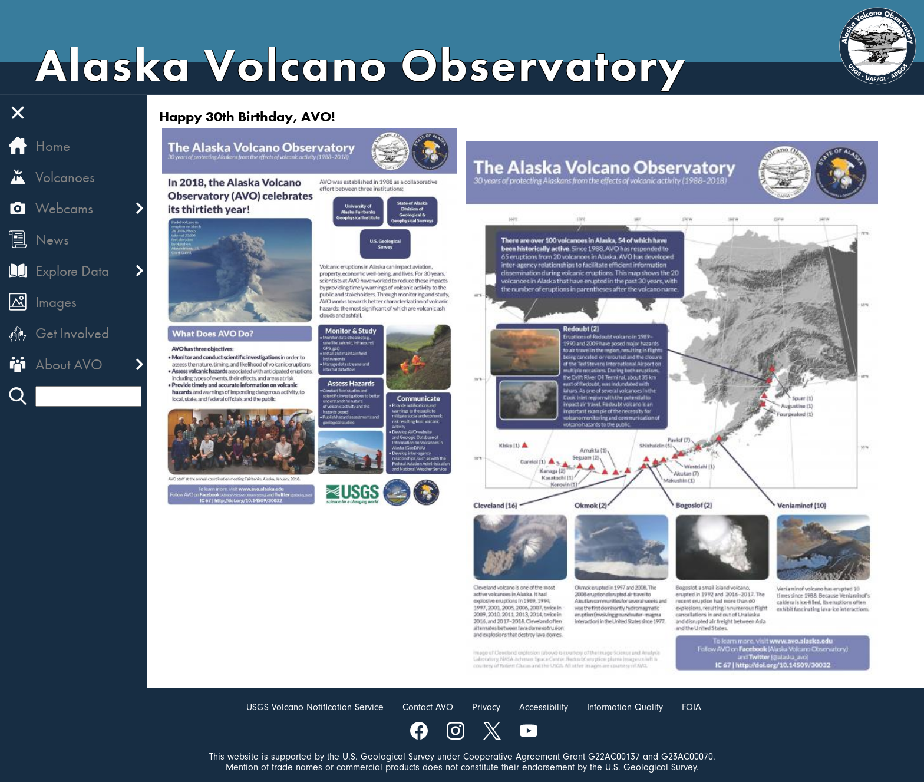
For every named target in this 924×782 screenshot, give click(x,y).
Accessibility (543, 707)
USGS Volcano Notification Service (315, 707)
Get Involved (72, 333)
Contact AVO (427, 707)
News (52, 239)
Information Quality (625, 707)
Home (52, 146)
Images (56, 302)
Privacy (486, 707)
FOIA (691, 707)
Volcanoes (65, 177)
